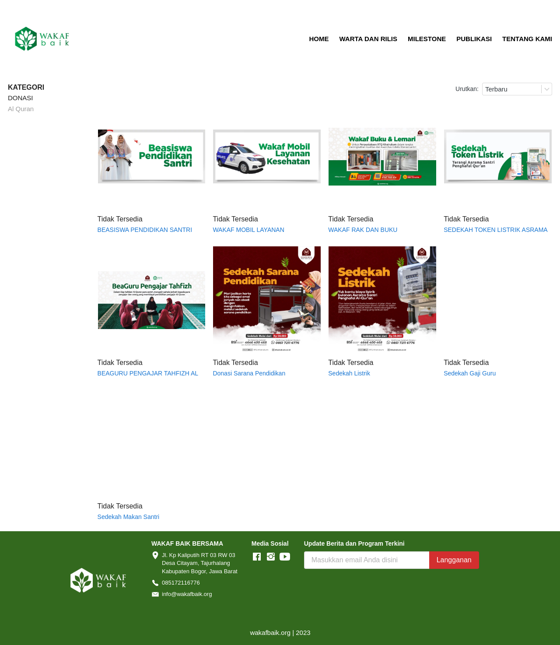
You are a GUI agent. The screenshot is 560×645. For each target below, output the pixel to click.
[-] (257, 557)
